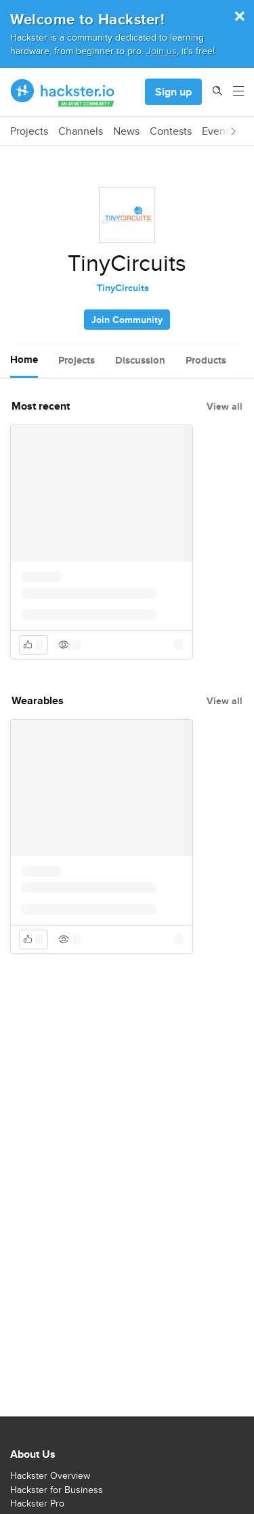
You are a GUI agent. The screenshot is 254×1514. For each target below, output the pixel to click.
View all (224, 406)
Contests (171, 131)
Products (206, 360)
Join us (161, 50)
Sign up (173, 92)
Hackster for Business (56, 1489)
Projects (29, 131)
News (126, 131)
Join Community (127, 319)
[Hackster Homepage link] (62, 92)
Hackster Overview (50, 1475)
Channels (80, 131)
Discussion (140, 360)
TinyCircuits (123, 288)
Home (24, 359)
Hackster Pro (37, 1503)
